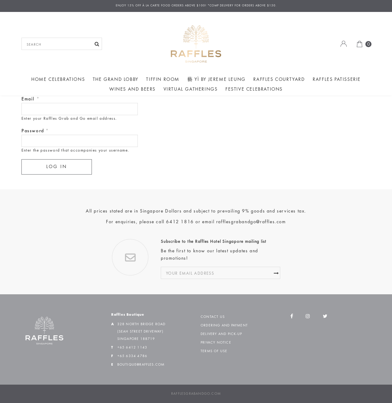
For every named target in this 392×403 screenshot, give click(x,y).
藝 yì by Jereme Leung (216, 79)
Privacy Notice (216, 343)
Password (35, 131)
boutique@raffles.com (141, 365)
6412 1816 (180, 222)
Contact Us (213, 317)
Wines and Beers (132, 89)
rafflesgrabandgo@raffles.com (251, 222)
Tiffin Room (162, 79)
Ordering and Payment (224, 325)
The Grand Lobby (115, 79)
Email (30, 99)
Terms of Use (214, 351)
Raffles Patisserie (337, 79)
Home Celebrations (58, 79)
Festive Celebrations (254, 89)
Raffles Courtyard (279, 79)
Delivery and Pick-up (221, 334)
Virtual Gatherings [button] (191, 89)
